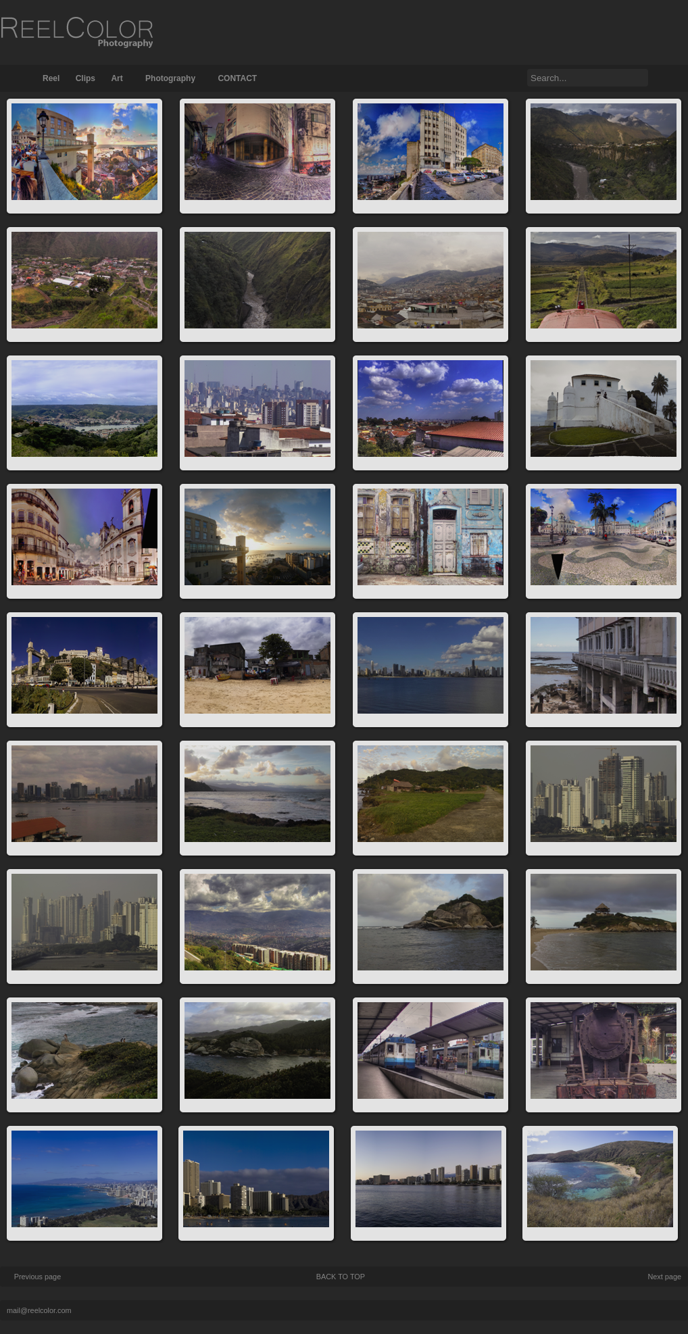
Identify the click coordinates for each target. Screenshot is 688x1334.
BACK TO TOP (340, 1277)
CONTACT (237, 78)
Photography (170, 78)
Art (116, 78)
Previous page (38, 1277)
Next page (664, 1277)
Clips (85, 78)
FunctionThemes (620, 1309)
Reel (51, 78)
